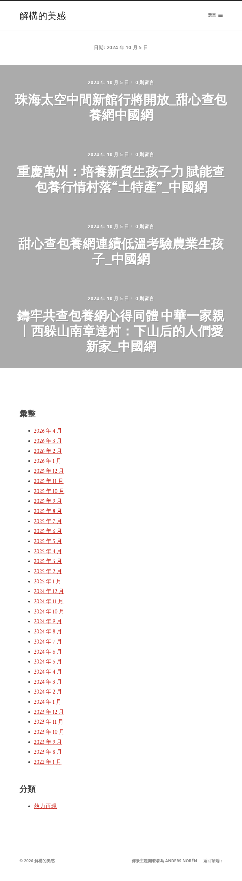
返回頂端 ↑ (213, 863)
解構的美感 (42, 15)
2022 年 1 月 (48, 764)
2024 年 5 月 (48, 664)
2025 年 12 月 (49, 474)
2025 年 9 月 (48, 504)
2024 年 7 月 (48, 644)
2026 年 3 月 (48, 443)
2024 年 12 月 (49, 594)
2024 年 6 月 (48, 654)
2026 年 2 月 (48, 454)
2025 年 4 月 (48, 554)
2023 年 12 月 (49, 714)
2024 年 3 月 (48, 684)
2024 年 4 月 (48, 674)
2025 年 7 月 (48, 524)
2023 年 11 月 (49, 725)
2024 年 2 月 (48, 694)
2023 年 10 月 (49, 734)
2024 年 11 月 (49, 604)
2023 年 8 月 (48, 755)
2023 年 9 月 (48, 745)
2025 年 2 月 (48, 574)
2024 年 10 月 (49, 614)
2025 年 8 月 (48, 514)
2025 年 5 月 (48, 544)
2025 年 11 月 (49, 484)
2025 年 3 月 (48, 564)
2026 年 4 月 (48, 434)
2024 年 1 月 (48, 704)
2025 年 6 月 (48, 534)
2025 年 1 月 (48, 584)
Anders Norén (181, 863)
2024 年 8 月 (48, 634)
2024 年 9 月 (48, 624)
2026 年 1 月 (48, 464)
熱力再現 (45, 809)
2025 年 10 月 (49, 494)
